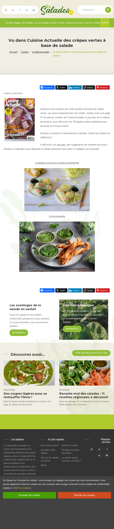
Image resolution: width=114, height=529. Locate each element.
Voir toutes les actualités (91, 353)
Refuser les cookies (84, 495)
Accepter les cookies (29, 495)
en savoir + (72, 328)
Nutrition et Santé (70, 445)
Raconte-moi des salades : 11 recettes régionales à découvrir (83, 395)
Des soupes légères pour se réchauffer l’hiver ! (25, 395)
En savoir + (18, 332)
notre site (61, 145)
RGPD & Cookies (22, 488)
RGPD (44, 465)
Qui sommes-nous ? (50, 445)
